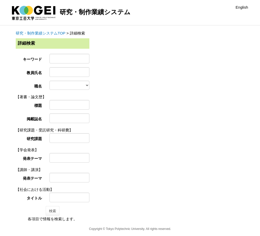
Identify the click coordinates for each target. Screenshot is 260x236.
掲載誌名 (34, 119)
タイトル (34, 198)
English (242, 7)
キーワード (32, 59)
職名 (38, 86)
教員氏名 (34, 73)
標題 (38, 105)
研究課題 (34, 139)
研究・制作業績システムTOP (41, 33)
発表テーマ (32, 158)
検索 (52, 211)
